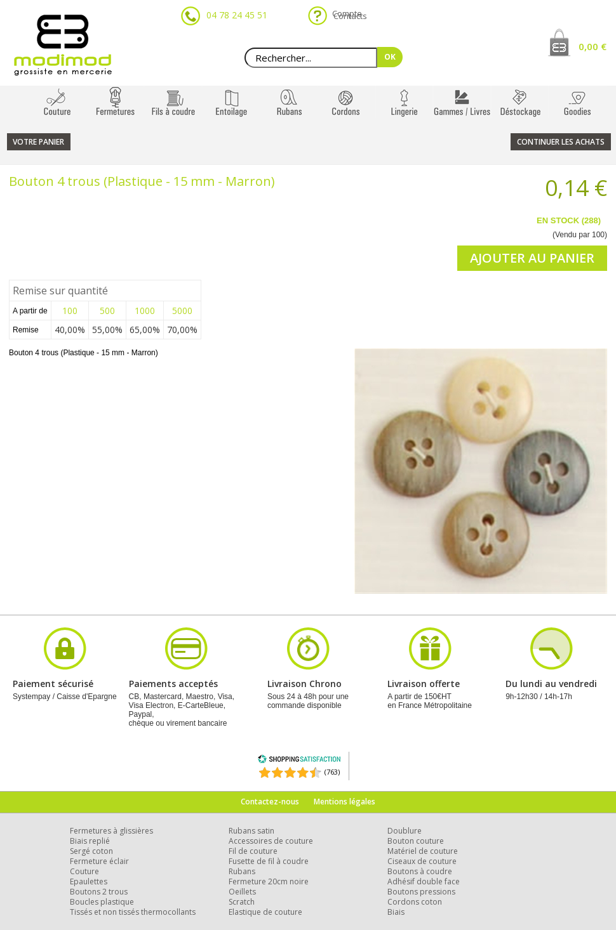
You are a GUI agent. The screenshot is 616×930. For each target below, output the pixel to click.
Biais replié (90, 840)
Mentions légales (344, 801)
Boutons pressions (421, 891)
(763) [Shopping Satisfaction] (332, 771)
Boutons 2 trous (99, 891)
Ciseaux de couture (422, 861)
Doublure (404, 830)
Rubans (242, 871)
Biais (396, 912)
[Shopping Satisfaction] (299, 761)
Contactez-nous (270, 801)
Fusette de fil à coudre (269, 861)
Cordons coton (414, 901)
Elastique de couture (265, 912)
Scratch (242, 901)
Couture (84, 871)
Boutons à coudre (419, 871)
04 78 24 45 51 (236, 15)
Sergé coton (91, 851)
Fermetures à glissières (111, 830)
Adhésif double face (423, 881)
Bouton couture (415, 840)
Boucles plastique (102, 901)
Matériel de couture (422, 851)
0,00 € (592, 46)
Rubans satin (251, 830)
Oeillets (242, 891)
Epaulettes (88, 881)
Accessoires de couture (271, 840)
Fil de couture (253, 851)
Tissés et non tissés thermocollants (133, 912)
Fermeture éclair (99, 861)
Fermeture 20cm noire (269, 881)
